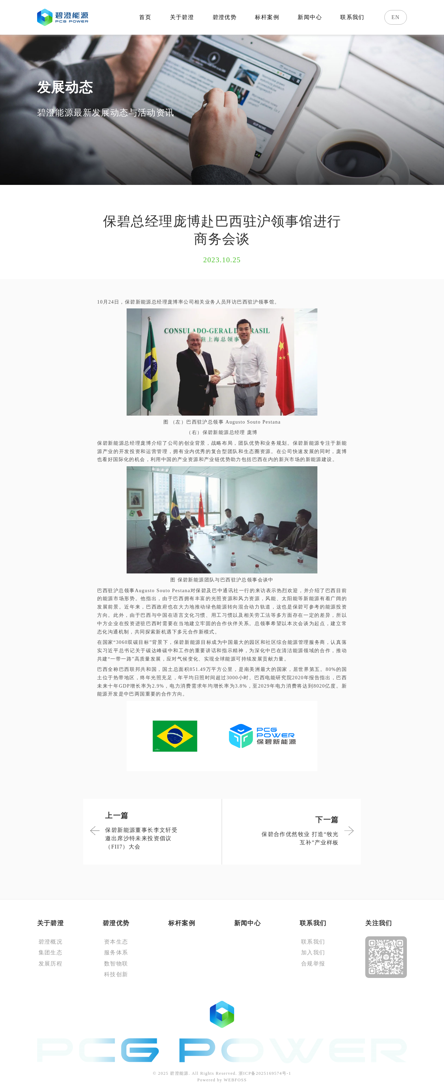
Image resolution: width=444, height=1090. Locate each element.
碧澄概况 (51, 942)
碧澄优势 (225, 17)
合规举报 (313, 963)
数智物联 (116, 963)
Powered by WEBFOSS (222, 1080)
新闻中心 (310, 17)
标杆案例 (267, 17)
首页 (145, 17)
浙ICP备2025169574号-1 (265, 1073)
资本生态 (116, 942)
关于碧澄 (182, 17)
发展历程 (51, 963)
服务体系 (116, 952)
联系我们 (352, 17)
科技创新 (116, 974)
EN (396, 17)
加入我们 (313, 952)
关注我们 (378, 923)
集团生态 (51, 952)
